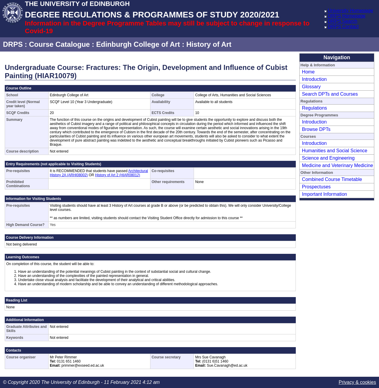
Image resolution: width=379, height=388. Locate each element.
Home (308, 71)
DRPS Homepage (346, 15)
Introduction (314, 79)
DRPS (13, 44)
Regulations (314, 107)
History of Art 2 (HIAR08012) (117, 175)
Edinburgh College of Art (138, 44)
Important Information (324, 194)
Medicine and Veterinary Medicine (337, 165)
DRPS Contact (343, 26)
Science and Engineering (328, 158)
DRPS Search (342, 21)
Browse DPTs (316, 129)
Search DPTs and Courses (330, 94)
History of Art (208, 44)
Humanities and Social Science (334, 150)
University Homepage (350, 10)
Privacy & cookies (357, 382)
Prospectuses (316, 186)
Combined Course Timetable (332, 179)
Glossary (311, 86)
